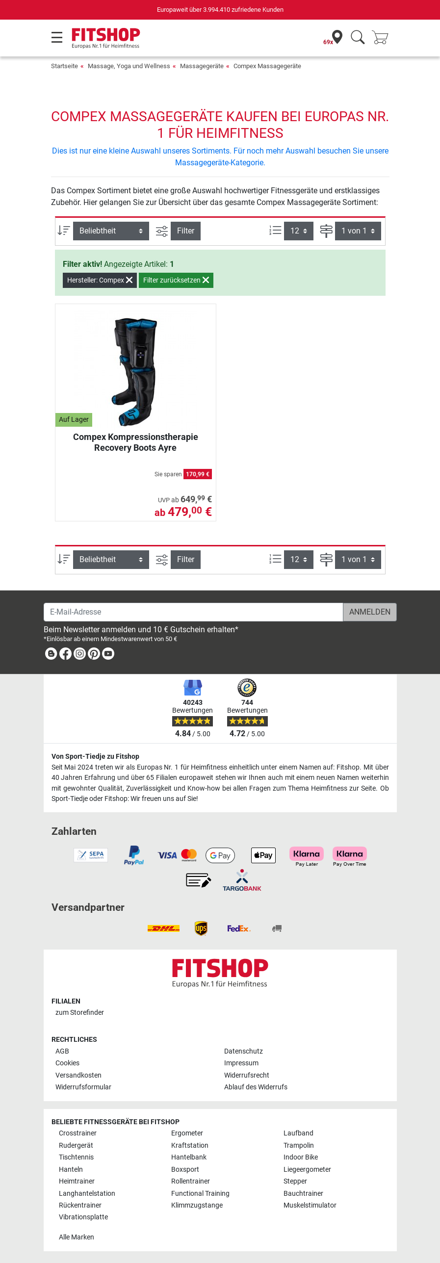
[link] (51, 655)
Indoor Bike (301, 1157)
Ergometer (187, 1133)
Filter (185, 230)
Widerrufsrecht (246, 1075)
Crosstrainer (78, 1133)
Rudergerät (76, 1145)
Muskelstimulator (310, 1205)
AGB (62, 1051)
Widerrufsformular (83, 1087)
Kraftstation (189, 1145)
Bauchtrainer (303, 1193)
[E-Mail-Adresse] (193, 612)
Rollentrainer (190, 1181)
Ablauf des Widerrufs (255, 1087)
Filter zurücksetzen (176, 280)
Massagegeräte (202, 66)
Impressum (241, 1063)
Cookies (67, 1063)
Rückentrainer (80, 1205)
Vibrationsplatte (83, 1217)
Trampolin (299, 1145)
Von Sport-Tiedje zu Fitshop (95, 756)
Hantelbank (189, 1157)
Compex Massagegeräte (267, 66)
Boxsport (185, 1169)
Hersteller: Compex (99, 280)
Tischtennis (76, 1157)
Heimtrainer (77, 1181)
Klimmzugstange (197, 1205)
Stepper (295, 1181)
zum (79, 1012)
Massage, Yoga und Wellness (129, 66)
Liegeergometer (307, 1169)
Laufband (298, 1133)
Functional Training (200, 1193)
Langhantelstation (87, 1193)
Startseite (64, 66)
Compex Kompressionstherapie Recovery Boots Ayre (135, 442)
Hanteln (71, 1169)
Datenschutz (243, 1051)
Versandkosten (78, 1075)
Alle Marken (76, 1237)
